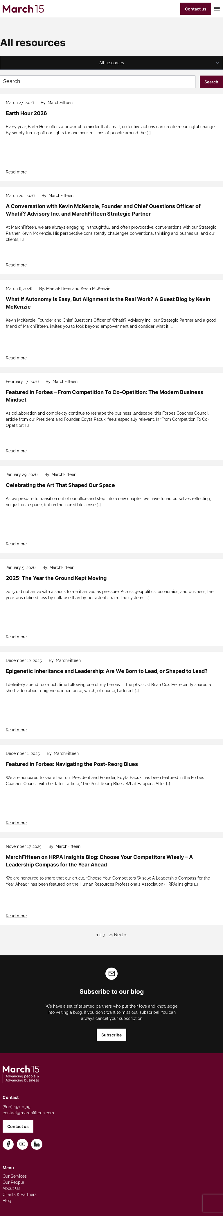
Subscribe (111, 1034)
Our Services (15, 1176)
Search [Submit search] (211, 81)
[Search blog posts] (97, 82)
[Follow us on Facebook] (8, 1144)
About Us (11, 1188)
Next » (120, 934)
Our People (13, 1182)
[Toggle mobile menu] (216, 8)
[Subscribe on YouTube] (22, 1144)
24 (111, 934)
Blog (7, 1200)
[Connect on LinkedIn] (37, 1144)
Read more (16, 172)
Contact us (195, 8)
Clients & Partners (20, 1194)
